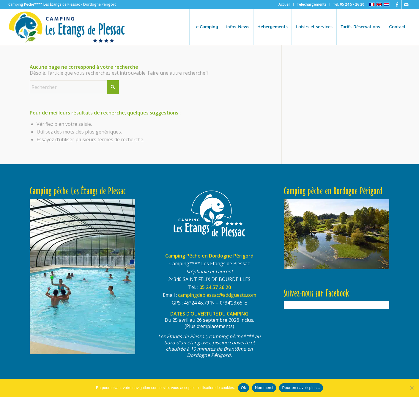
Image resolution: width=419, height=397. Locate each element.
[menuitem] (284, 4)
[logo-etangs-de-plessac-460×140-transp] (66, 27)
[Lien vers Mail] (406, 4)
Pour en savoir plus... (301, 387)
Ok (243, 387)
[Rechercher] (74, 87)
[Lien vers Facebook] (397, 4)
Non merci (264, 387)
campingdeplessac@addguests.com (217, 295)
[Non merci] (412, 388)
